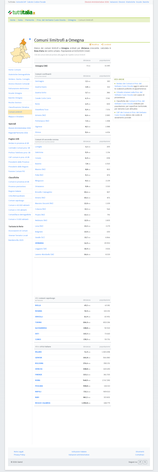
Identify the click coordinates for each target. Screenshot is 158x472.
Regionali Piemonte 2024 (18, 133)
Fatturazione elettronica (19, 88)
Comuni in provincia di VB (19, 182)
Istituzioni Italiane (79, 452)
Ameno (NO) (40, 198)
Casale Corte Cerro (43, 98)
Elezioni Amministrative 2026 (97, 2)
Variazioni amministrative (79, 455)
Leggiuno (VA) (41, 249)
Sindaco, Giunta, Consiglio (19, 79)
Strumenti (140, 452)
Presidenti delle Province (19, 162)
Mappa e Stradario (16, 117)
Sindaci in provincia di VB (19, 143)
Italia (20, 20)
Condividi (106, 44)
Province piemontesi (17, 186)
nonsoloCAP (21, 2)
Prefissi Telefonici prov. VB (19, 152)
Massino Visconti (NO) (44, 203)
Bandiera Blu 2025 (16, 240)
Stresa (38, 132)
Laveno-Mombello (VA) (44, 254)
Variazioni (114, 2)
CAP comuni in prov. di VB (19, 157)
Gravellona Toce (41, 109)
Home (12, 20)
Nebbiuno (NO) (41, 220)
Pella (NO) (39, 175)
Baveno (38, 164)
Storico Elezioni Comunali (19, 84)
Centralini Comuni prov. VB (19, 148)
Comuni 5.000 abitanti (18, 219)
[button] (140, 462)
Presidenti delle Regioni (18, 167)
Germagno (39, 81)
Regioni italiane (15, 191)
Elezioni (122, 2)
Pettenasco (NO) (42, 121)
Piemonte (29, 20)
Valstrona (39, 152)
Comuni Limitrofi (15, 112)
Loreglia (38, 147)
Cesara (38, 158)
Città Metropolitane (17, 196)
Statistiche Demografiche (19, 74)
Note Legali (18, 452)
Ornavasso (39, 186)
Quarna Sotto (40, 92)
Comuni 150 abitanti (18, 210)
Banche (146, 2)
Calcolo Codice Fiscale (36, 2)
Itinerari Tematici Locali (18, 235)
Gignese (38, 126)
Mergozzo (39, 181)
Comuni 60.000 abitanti (19, 205)
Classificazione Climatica (19, 107)
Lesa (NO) (39, 226)
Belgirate (39, 232)
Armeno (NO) (40, 115)
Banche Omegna (15, 98)
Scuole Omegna (15, 93)
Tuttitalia (11, 2)
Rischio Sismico (15, 102)
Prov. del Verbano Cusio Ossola (51, 20)
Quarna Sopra (40, 87)
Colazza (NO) (40, 209)
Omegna (72, 20)
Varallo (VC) (40, 237)
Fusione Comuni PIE (17, 171)
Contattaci (139, 455)
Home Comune (15, 70)
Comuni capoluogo (16, 200)
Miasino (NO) (40, 169)
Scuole (139, 2)
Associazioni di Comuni (18, 231)
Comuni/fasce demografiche (20, 215)
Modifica (94, 44)
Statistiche (130, 2)
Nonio (37, 104)
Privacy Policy (19, 455)
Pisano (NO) (40, 215)
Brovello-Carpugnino (43, 192)
